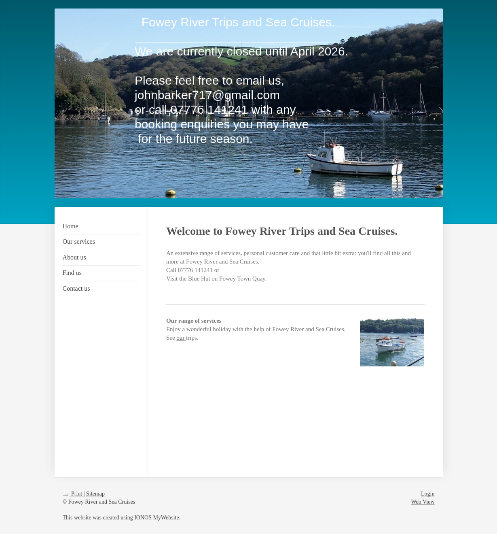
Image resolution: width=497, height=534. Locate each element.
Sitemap (95, 494)
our (181, 337)
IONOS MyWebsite (156, 518)
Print (73, 494)
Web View (422, 502)
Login (427, 494)
